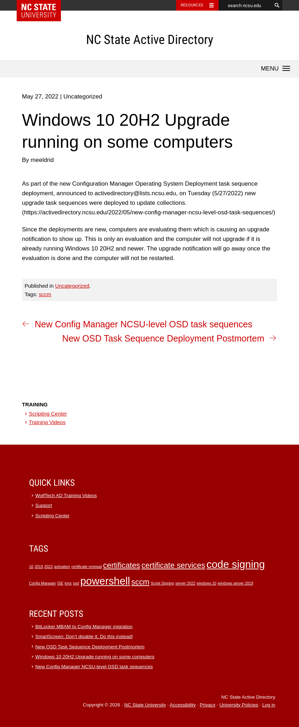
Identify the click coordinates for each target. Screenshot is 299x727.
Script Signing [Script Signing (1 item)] (162, 583)
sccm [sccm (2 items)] (140, 581)
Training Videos (47, 422)
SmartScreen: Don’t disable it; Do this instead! (84, 636)
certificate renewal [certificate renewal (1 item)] (86, 566)
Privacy (207, 705)
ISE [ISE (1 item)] (60, 583)
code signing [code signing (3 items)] (236, 564)
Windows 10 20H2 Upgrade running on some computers (94, 656)
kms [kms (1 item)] (68, 583)
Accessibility (183, 705)
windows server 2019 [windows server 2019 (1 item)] (235, 583)
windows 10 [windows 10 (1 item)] (206, 583)
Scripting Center (48, 414)
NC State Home (43, 5)
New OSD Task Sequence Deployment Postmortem (163, 338)
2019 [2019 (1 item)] (39, 566)
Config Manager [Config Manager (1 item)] (42, 583)
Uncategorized (72, 286)
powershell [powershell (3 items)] (105, 581)
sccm (45, 294)
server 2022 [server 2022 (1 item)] (185, 583)
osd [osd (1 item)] (76, 583)
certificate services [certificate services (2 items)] (173, 565)
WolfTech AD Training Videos (66, 495)
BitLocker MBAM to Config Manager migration (84, 626)
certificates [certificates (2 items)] (121, 565)
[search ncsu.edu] (245, 5)
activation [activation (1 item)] (62, 566)
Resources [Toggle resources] (192, 5)
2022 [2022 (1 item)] (48, 566)
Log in (268, 705)
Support (43, 505)
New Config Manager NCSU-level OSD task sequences (143, 324)
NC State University (145, 705)
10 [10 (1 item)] (31, 566)
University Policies (238, 705)
